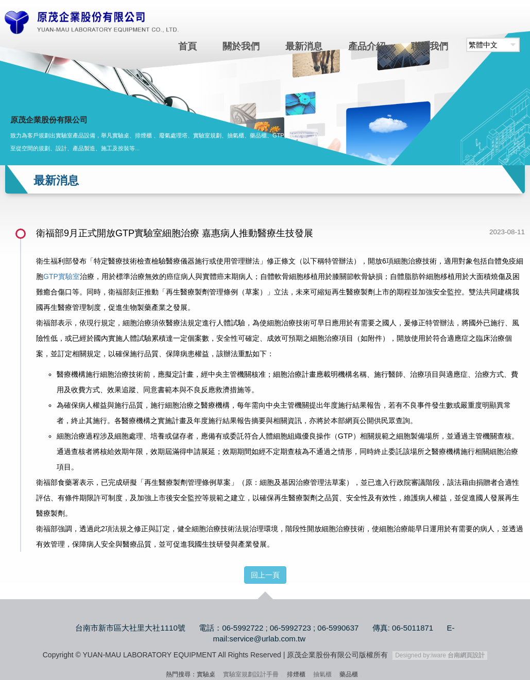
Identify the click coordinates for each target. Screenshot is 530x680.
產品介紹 (366, 46)
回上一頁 (265, 575)
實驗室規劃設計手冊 (251, 674)
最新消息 (303, 46)
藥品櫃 (348, 674)
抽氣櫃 (322, 674)
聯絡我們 (429, 46)
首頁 (187, 46)
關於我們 (241, 46)
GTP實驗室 (61, 276)
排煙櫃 (296, 674)
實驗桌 (206, 674)
